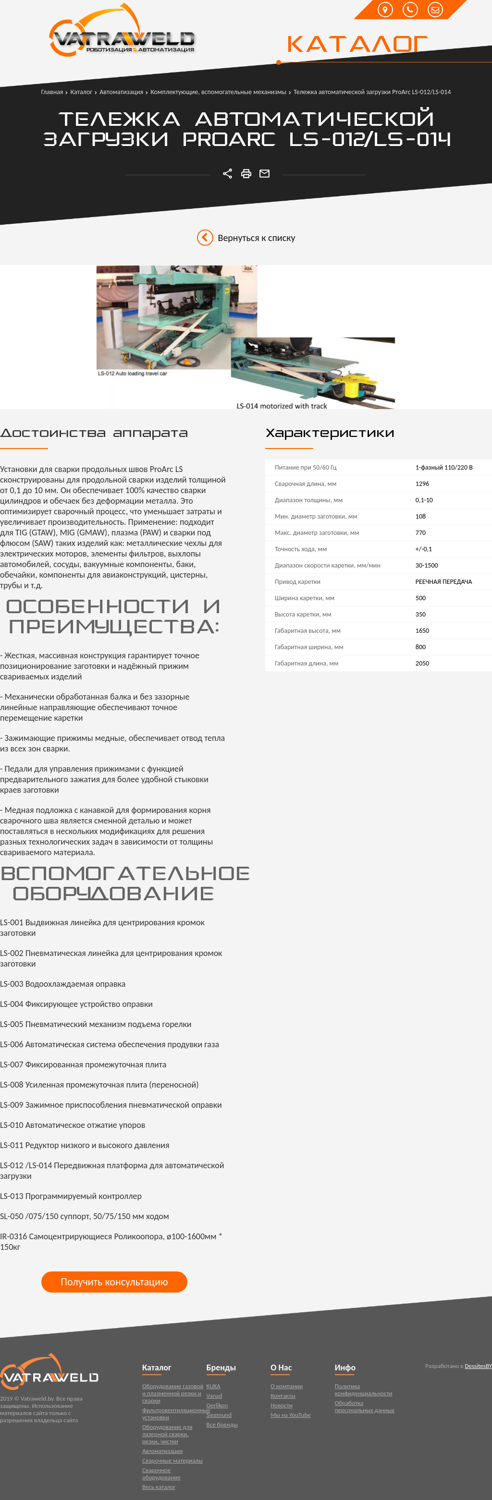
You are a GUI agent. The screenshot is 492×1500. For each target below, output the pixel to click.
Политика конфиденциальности (364, 1392)
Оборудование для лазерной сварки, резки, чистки (167, 1436)
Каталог (357, 45)
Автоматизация (162, 1453)
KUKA (214, 1388)
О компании (287, 1388)
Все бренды (222, 1426)
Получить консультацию (114, 1281)
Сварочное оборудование (161, 1476)
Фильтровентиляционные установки (174, 1416)
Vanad (214, 1398)
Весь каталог (158, 1489)
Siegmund (219, 1417)
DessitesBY (478, 1368)
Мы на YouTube (291, 1417)
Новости (282, 1407)
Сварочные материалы (172, 1462)
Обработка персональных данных (364, 1409)
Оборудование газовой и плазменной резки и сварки (172, 1395)
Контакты (283, 1398)
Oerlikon (217, 1407)
